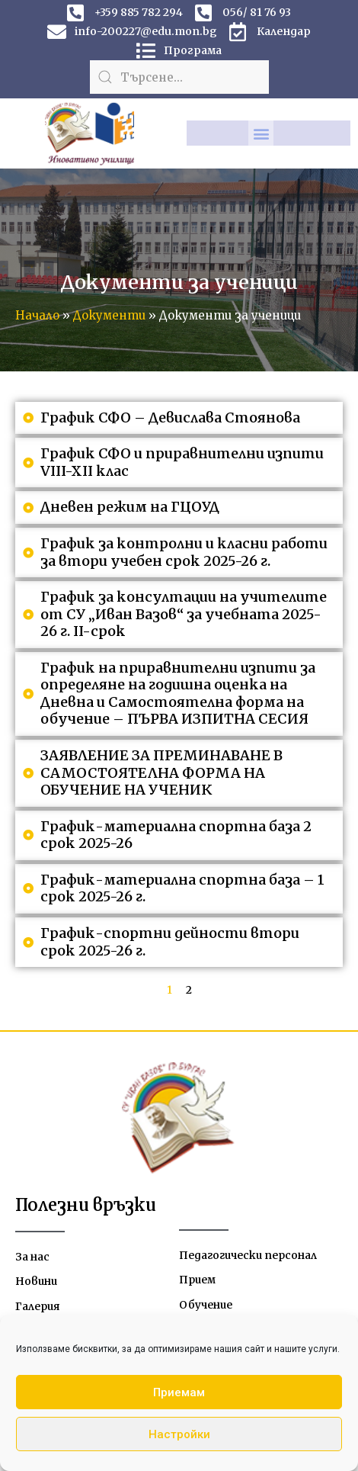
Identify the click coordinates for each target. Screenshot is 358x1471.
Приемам (179, 1392)
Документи (109, 315)
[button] (260, 133)
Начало (37, 315)
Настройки (179, 1434)
